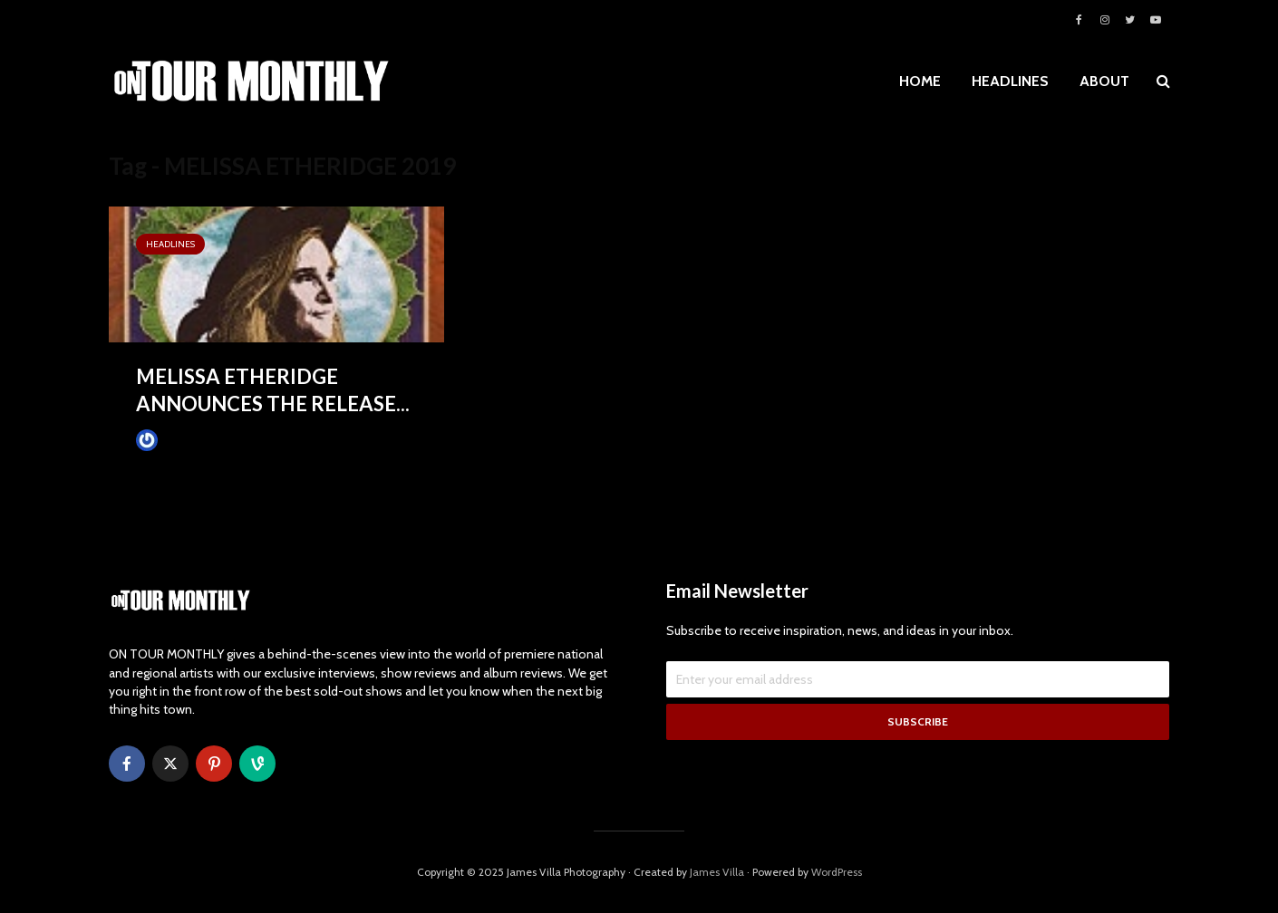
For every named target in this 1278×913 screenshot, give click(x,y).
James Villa (177, 440)
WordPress (836, 872)
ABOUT (1104, 81)
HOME (920, 81)
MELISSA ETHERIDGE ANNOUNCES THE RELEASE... (273, 390)
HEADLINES (1010, 81)
